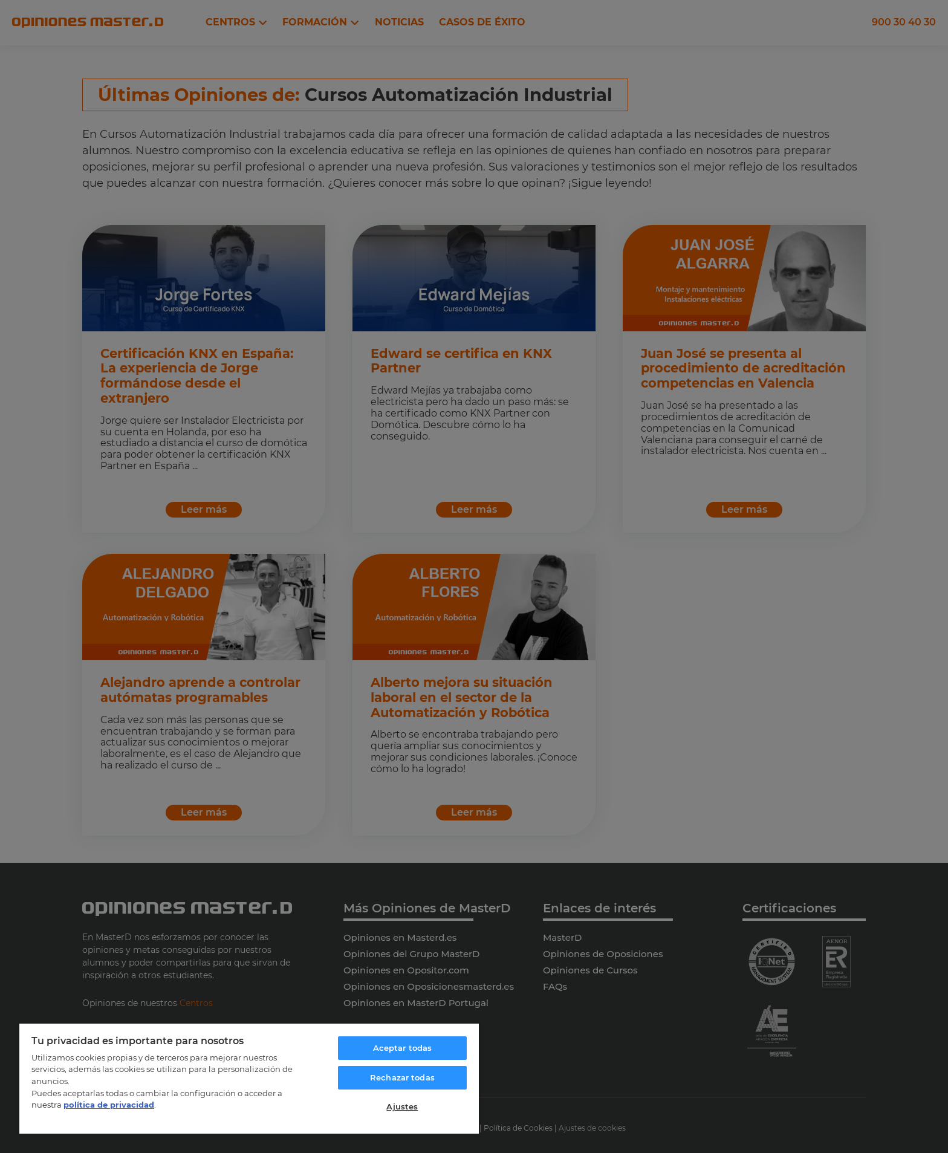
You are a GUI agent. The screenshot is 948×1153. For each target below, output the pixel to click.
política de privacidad (108, 1104)
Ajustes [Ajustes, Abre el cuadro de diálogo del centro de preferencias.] (402, 1106)
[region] (249, 1078)
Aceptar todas (402, 1048)
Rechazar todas (402, 1077)
